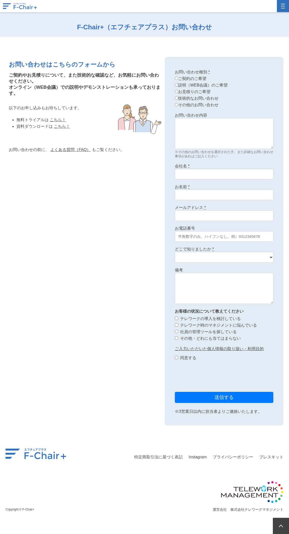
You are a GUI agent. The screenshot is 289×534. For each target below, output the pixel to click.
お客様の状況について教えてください (209, 311)
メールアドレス (190, 207)
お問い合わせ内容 (191, 115)
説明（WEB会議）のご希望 (203, 85)
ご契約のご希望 (192, 78)
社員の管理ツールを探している (208, 332)
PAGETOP (281, 526)
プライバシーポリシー (233, 457)
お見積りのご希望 (194, 92)
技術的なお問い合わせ (198, 98)
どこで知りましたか (194, 249)
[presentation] (213, 377)
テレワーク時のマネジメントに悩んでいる (218, 325)
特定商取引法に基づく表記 (158, 457)
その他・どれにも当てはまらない (210, 338)
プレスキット (271, 457)
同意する (188, 358)
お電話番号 (185, 228)
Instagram (198, 457)
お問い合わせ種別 (192, 72)
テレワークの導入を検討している (210, 318)
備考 (179, 270)
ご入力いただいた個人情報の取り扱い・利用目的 (219, 349)
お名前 (182, 187)
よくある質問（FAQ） (70, 149)
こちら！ (58, 120)
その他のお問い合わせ (198, 105)
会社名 (182, 166)
